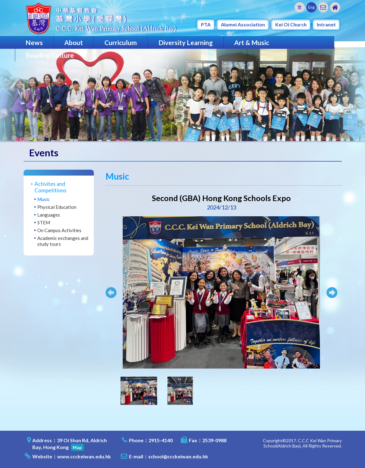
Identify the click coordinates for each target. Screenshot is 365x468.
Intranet (326, 24)
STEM (43, 222)
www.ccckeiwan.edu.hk (84, 456)
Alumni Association (243, 24)
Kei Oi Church (291, 24)
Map (77, 447)
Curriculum (120, 42)
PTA (206, 24)
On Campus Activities (59, 230)
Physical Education (56, 207)
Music (43, 199)
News (34, 42)
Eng (311, 7)
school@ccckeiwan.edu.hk (178, 456)
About (73, 42)
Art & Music (251, 42)
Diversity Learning (185, 42)
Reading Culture (50, 55)
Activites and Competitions (50, 187)
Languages (48, 215)
